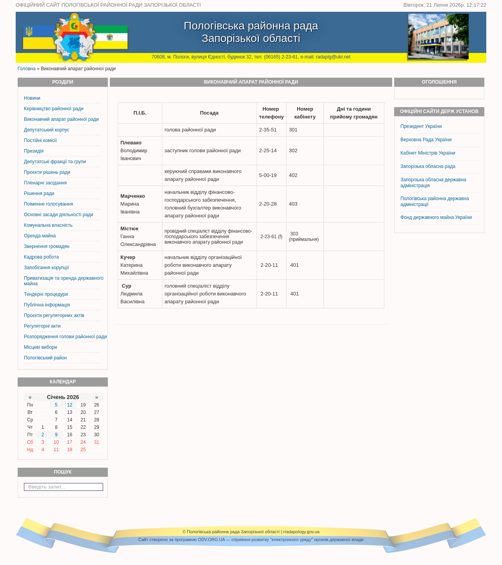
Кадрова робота (41, 257)
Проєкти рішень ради (47, 172)
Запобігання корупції (46, 267)
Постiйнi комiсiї (40, 140)
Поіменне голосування (48, 204)
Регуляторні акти (42, 326)
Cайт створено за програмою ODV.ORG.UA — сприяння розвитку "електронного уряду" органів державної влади (251, 539)
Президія (34, 151)
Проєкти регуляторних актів (54, 315)
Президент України (421, 126)
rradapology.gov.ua (301, 531)
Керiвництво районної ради (54, 108)
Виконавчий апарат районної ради (61, 119)
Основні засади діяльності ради (58, 214)
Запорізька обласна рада (427, 166)
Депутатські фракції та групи (55, 161)
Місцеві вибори (40, 347)
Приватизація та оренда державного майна (64, 280)
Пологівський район (45, 358)
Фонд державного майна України (436, 217)
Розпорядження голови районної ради (65, 336)
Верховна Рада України (425, 139)
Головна (27, 68)
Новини (32, 98)
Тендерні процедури (46, 294)
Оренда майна (40, 236)
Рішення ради (39, 193)
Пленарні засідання (45, 183)
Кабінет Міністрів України (427, 153)
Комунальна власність (48, 225)
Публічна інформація (47, 305)
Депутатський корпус (46, 130)
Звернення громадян (46, 246)
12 (69, 405)
